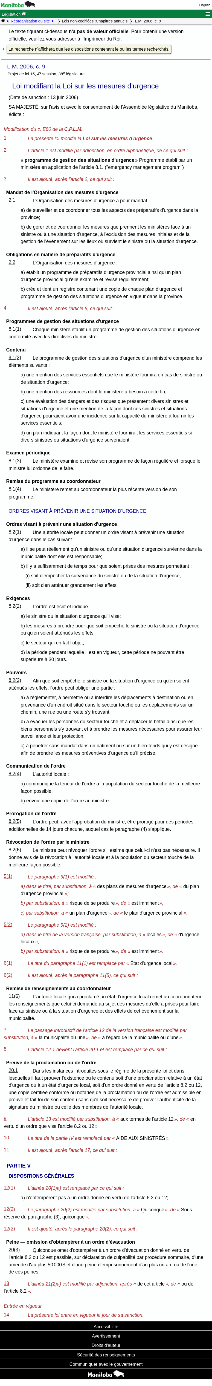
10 (6, 1137)
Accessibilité (106, 1326)
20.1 (13, 1070)
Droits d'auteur (106, 1345)
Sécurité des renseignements (106, 1354)
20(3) (14, 1249)
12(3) (9, 1228)
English (204, 5)
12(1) (9, 1187)
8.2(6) (14, 849)
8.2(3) (14, 680)
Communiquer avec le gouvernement (106, 1364)
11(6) (14, 996)
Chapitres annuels (111, 21)
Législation (14, 13)
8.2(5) (14, 821)
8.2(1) (14, 532)
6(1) (8, 963)
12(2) (9, 1209)
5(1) (8, 876)
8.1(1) (14, 329)
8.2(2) (14, 606)
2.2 (11, 262)
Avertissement (106, 1335)
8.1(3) (14, 460)
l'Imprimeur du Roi (101, 39)
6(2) (8, 975)
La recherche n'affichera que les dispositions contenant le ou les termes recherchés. (89, 49)
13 (6, 1283)
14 (6, 1315)
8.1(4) (14, 489)
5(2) (8, 924)
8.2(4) (14, 773)
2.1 (11, 200)
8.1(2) (14, 357)
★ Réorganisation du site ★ (30, 21)
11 (6, 1149)
